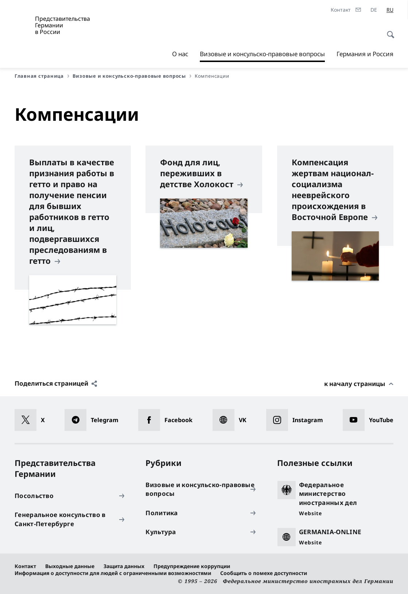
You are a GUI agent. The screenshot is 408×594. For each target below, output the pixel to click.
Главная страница (42, 76)
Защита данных (124, 566)
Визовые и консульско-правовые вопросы (262, 54)
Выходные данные (69, 566)
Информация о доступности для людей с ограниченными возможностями (113, 573)
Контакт (25, 566)
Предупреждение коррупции (192, 566)
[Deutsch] (373, 10)
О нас (180, 54)
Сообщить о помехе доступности (263, 573)
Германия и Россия (365, 54)
